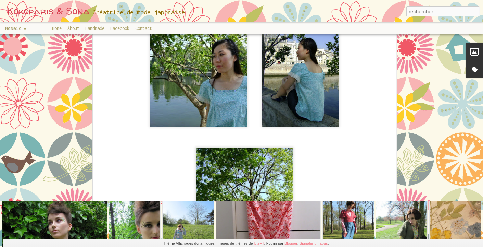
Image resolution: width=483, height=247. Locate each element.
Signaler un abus (314, 243)
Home (57, 28)
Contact (143, 28)
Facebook (119, 28)
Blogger (290, 243)
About (73, 28)
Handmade (94, 28)
